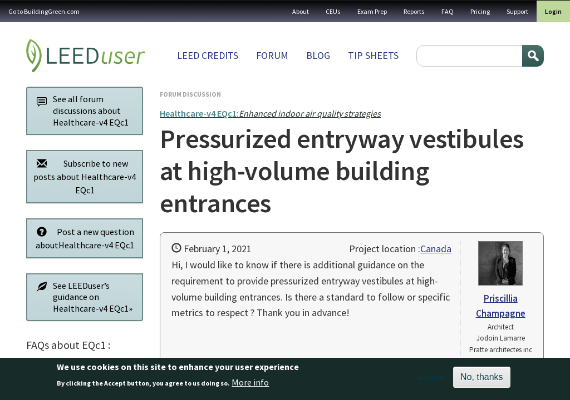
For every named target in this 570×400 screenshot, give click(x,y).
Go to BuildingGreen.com (44, 11)
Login (553, 11)
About (300, 11)
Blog (318, 55)
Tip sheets (373, 55)
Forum (272, 55)
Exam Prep (372, 11)
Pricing (480, 11)
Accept (431, 380)
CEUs (333, 11)
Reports (414, 11)
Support (517, 11)
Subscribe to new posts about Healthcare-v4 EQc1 (83, 176)
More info (250, 385)
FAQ (447, 11)
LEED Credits (207, 55)
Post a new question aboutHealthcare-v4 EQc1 (82, 238)
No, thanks (481, 380)
